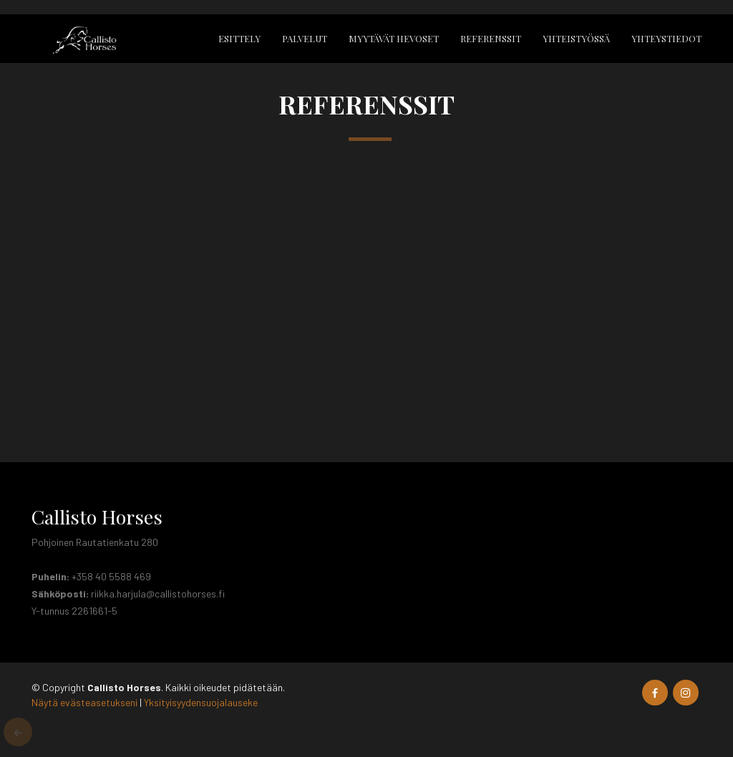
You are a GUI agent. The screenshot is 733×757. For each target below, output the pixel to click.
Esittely (239, 38)
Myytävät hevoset (394, 38)
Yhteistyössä (576, 38)
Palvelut (304, 38)
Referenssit (490, 38)
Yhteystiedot (666, 38)
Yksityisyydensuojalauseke (201, 702)
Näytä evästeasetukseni (84, 702)
